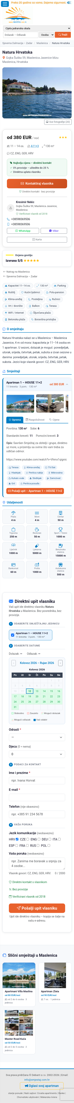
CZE (24, 839)
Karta (37, 239)
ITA (57, 839)
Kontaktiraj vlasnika (37, 183)
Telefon (24, 806)
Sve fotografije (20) (58, 122)
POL (45, 846)
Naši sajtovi (30, 1093)
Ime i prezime (19, 773)
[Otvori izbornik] (5, 4)
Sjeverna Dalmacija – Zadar (17, 43)
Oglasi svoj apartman (42, 1086)
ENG (35, 839)
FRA (24, 846)
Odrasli (15, 729)
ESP (13, 846)
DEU (46, 839)
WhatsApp (22, 230)
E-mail (14, 790)
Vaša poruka (26, 853)
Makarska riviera (48, 1097)
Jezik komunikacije (31, 833)
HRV (13, 839)
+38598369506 (18, 219)
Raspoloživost (35, 419)
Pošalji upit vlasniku (37, 908)
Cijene (54, 419)
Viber (53, 230)
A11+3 (35, 146)
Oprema (15, 419)
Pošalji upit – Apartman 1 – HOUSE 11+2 (35, 490)
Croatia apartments (47, 1093)
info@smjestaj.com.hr (37, 1079)
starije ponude (15, 1093)
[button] (37, 258)
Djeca (20, 746)
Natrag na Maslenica (16, 271)
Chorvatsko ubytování (28, 1097)
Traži (62, 34)
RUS (34, 846)
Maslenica (42, 43)
